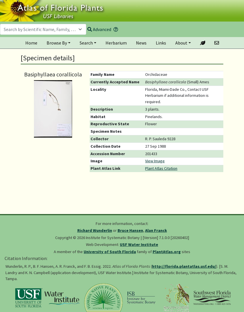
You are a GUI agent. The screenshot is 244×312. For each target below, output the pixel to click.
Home (31, 43)
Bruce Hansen (130, 230)
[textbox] (40, 29)
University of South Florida (110, 251)
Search (86, 43)
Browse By (57, 43)
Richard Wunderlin (94, 230)
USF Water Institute (139, 244)
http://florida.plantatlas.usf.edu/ (184, 266)
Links (161, 43)
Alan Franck (156, 230)
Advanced (99, 29)
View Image (155, 160)
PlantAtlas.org (167, 251)
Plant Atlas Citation (161, 168)
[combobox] (43, 29)
